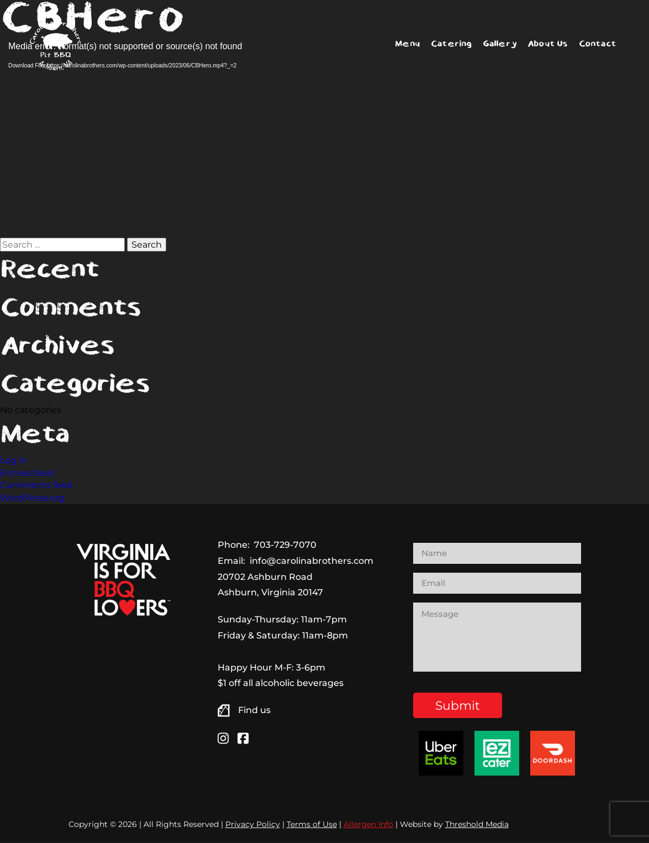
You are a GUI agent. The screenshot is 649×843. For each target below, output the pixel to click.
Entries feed (27, 473)
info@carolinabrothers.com (311, 561)
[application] (176, 138)
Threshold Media (477, 825)
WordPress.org (32, 498)
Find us (254, 710)
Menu (407, 44)
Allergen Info (368, 825)
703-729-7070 (285, 545)
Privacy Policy (252, 825)
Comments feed (36, 485)
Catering (451, 44)
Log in (13, 460)
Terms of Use (312, 825)
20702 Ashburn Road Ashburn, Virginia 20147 (270, 585)
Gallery (499, 44)
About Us (547, 44)
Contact (597, 44)
